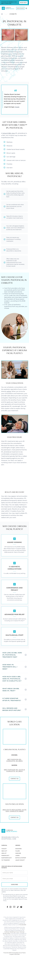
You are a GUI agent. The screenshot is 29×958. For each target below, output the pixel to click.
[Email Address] (14, 878)
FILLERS (17, 851)
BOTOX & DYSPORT (20, 857)
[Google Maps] (21, 907)
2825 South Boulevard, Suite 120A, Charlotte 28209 (14, 810)
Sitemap (22, 932)
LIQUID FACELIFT (20, 860)
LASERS (17, 855)
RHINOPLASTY (5, 855)
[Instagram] (10, 907)
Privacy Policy (6, 933)
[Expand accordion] (26, 655)
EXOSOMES (18, 848)
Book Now (23, 2)
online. (9, 392)
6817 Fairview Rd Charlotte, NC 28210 (14, 760)
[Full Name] (14, 873)
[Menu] (26, 8)
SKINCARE (18, 853)
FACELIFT (4, 848)
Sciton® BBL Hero (9, 134)
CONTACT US (14, 779)
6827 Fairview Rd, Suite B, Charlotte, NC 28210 (14, 770)
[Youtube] (14, 907)
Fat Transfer (6, 860)
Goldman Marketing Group (11, 932)
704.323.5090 (22, 924)
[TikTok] (18, 907)
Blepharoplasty (7, 857)
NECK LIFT (4, 851)
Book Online (20, 8)
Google (17, 107)
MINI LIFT (4, 853)
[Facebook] (7, 907)
